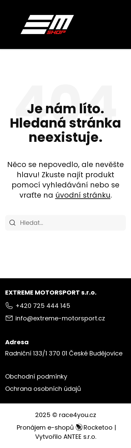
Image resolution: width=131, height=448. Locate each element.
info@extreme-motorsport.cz (60, 318)
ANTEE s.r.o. (79, 436)
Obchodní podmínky (36, 376)
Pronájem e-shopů (65, 427)
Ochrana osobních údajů (43, 388)
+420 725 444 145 (42, 305)
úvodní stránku (83, 195)
